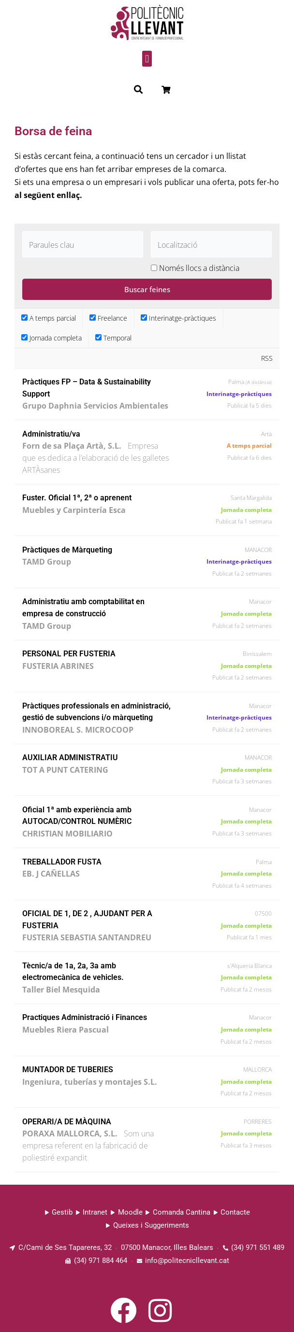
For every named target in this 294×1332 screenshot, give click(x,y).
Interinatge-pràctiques (178, 318)
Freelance (108, 318)
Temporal (113, 337)
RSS (267, 358)
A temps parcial (48, 318)
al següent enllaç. (48, 194)
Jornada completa (51, 337)
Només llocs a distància (199, 267)
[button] (146, 59)
